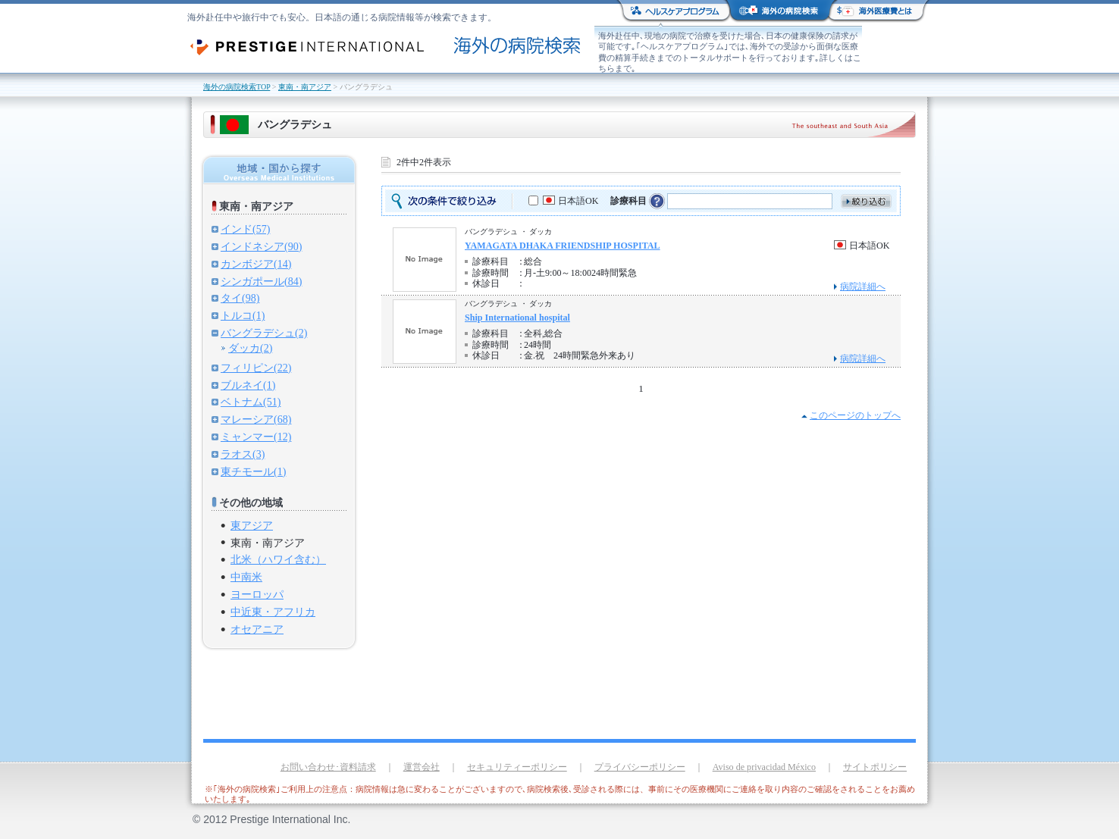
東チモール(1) (253, 471)
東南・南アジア (304, 87)
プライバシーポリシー (639, 767)
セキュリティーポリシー (517, 767)
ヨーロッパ (257, 594)
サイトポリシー (875, 767)
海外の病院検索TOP (236, 87)
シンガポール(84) (261, 281)
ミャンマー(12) (256, 436)
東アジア (251, 525)
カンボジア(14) (256, 264)
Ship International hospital (517, 317)
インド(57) (245, 229)
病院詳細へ (862, 286)
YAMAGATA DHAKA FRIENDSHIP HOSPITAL (562, 245)
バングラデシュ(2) (264, 333)
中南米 (246, 577)
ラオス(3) (243, 454)
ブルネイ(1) (248, 385)
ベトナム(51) (251, 402)
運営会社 (421, 767)
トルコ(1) (243, 315)
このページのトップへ (855, 415)
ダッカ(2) (250, 348)
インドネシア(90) (261, 246)
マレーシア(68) (256, 419)
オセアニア (257, 629)
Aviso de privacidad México (764, 767)
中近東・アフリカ (272, 612)
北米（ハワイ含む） (278, 559)
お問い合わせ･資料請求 (328, 767)
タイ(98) (240, 298)
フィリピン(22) (256, 368)
